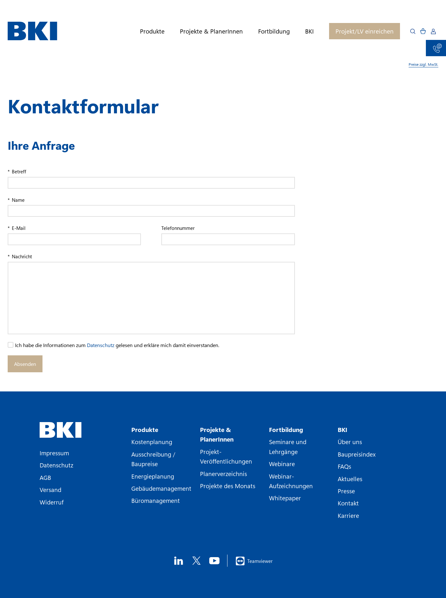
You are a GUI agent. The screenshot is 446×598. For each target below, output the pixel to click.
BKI (309, 31)
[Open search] (413, 31)
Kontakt (348, 503)
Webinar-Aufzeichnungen (291, 481)
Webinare (282, 463)
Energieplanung (152, 476)
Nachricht (21, 256)
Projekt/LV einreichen (364, 31)
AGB (45, 477)
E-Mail (18, 228)
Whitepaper (285, 498)
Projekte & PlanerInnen (211, 31)
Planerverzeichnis (223, 473)
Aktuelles (350, 478)
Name (18, 200)
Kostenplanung (151, 441)
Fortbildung (274, 31)
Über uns (350, 441)
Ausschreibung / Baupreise (153, 459)
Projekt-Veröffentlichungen (226, 456)
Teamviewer (254, 561)
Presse (346, 491)
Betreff (18, 171)
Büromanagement (155, 500)
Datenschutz (100, 345)
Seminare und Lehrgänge (287, 446)
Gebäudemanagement (161, 488)
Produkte (152, 31)
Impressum (54, 453)
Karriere (348, 515)
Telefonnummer (178, 228)
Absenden (25, 363)
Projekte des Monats (227, 485)
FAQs (344, 466)
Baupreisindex (357, 454)
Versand (50, 489)
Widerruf (52, 502)
